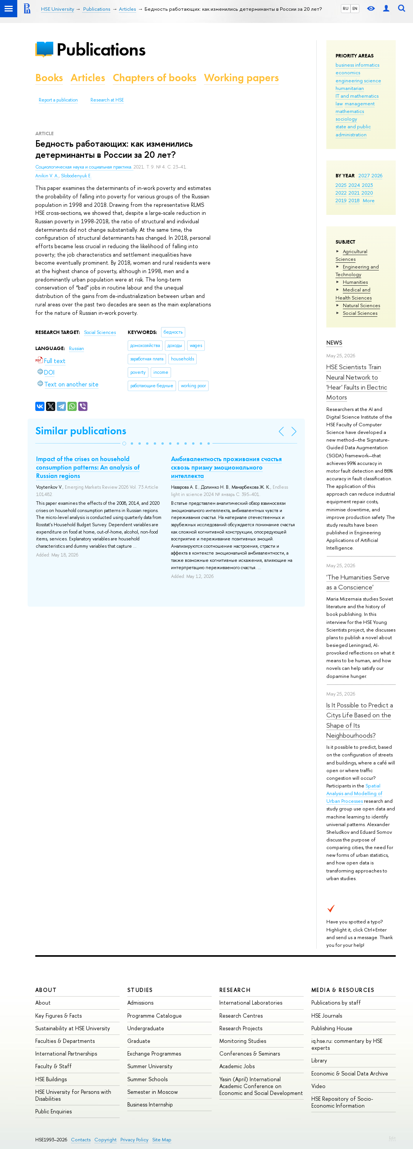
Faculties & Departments (65, 1040)
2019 (341, 200)
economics (348, 72)
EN (354, 8)
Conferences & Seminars (249, 1053)
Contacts (80, 1139)
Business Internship (150, 1104)
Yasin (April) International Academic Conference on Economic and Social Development (261, 1086)
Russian (76, 348)
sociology (346, 118)
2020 (367, 192)
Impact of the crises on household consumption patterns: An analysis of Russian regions (88, 467)
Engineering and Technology (357, 270)
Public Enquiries (53, 1111)
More (369, 200)
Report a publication (58, 100)
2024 (354, 185)
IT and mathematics (357, 95)
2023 (367, 185)
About (46, 990)
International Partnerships (66, 1053)
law (339, 103)
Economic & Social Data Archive (349, 1073)
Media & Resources (343, 990)
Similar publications (80, 430)
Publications (100, 49)
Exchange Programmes (154, 1053)
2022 (341, 192)
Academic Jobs (237, 1066)
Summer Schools (147, 1079)
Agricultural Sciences (351, 255)
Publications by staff (336, 1002)
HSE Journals (326, 1015)
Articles (88, 77)
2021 (354, 192)
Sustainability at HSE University (72, 1028)
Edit (392, 1138)
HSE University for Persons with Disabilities (73, 1095)
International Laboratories (250, 1002)
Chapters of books (154, 77)
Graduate (138, 1040)
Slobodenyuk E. (76, 176)
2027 (364, 175)
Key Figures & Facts (58, 1015)
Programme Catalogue (154, 1015)
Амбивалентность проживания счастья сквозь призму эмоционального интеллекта (226, 467)
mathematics (350, 111)
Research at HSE (107, 100)
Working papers (241, 77)
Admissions (140, 1002)
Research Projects (240, 1028)
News (334, 343)
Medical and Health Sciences (354, 293)
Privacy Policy (134, 1139)
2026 (377, 175)
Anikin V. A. (47, 176)
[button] (124, 443)
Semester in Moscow (152, 1091)
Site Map (161, 1139)
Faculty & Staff (53, 1066)
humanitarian (350, 88)
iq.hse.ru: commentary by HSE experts (346, 1044)
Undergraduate (145, 1028)
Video (318, 1086)
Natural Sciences (361, 305)
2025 (341, 185)
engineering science (358, 80)
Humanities (355, 281)
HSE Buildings (51, 1079)
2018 (354, 200)
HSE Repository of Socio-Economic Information (342, 1102)
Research (235, 990)
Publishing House (331, 1028)
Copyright (105, 1139)
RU (346, 8)
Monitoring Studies (242, 1040)
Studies (140, 990)
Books (49, 77)
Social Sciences (360, 312)
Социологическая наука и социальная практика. (84, 167)
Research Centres (241, 1015)
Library (319, 1060)
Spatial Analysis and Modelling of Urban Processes (354, 793)
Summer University (150, 1066)
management (360, 103)
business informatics (357, 64)
